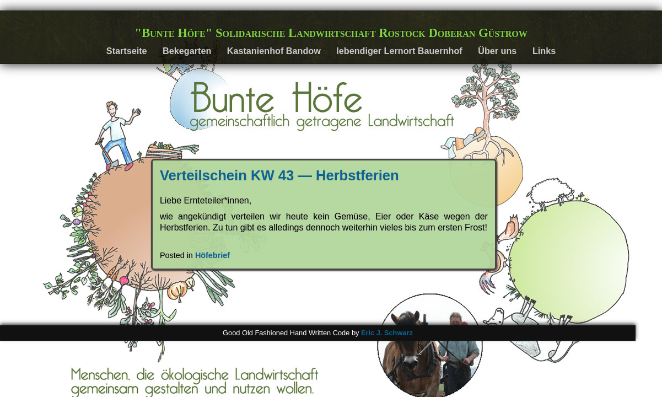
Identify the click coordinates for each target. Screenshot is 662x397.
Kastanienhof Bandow (274, 51)
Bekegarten (187, 51)
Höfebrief (212, 255)
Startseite (126, 51)
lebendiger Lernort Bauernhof (399, 51)
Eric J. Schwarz (387, 333)
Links (544, 51)
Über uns (497, 51)
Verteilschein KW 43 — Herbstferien (279, 175)
